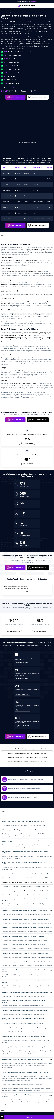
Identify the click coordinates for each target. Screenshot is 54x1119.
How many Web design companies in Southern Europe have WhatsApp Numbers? (26, 900)
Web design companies (7, 12)
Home (29, 1061)
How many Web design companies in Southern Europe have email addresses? (25, 830)
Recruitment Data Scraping (8, 1098)
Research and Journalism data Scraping (12, 1106)
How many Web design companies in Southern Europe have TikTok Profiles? (24, 883)
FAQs (29, 1063)
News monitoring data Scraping (10, 1101)
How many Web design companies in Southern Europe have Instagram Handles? (25, 866)
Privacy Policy (32, 1078)
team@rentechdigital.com (36, 1093)
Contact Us (34, 1)
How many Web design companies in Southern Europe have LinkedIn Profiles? (25, 849)
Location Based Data (34, 1081)
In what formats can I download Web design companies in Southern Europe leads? (24, 801)
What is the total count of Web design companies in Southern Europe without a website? (25, 920)
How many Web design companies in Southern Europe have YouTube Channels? (25, 892)
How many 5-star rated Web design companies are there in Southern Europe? (25, 931)
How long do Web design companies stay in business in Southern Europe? (23, 975)
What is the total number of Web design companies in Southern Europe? (23, 760)
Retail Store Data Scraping (8, 1103)
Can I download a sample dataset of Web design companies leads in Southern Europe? (25, 790)
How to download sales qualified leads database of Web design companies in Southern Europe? (25, 779)
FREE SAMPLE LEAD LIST (38, 97)
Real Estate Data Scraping (8, 1091)
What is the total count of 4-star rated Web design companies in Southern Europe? (23, 940)
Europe (17, 12)
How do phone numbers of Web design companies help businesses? (22, 1023)
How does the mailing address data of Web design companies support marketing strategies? (26, 1034)
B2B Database (32, 1083)
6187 (27, 459)
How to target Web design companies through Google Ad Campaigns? (22, 998)
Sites (29, 1071)
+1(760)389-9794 (34, 1091)
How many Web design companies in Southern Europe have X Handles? (23, 875)
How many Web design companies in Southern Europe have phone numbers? (24, 821)
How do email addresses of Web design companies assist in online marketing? (25, 1011)
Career (30, 1066)
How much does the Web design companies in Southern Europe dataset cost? (25, 813)
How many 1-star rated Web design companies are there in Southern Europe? (24, 966)
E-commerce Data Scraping (9, 1096)
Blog (29, 1068)
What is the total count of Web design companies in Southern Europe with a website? (24, 909)
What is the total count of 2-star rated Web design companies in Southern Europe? (23, 957)
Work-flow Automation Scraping (10, 1108)
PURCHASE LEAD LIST (15, 97)
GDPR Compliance (33, 1076)
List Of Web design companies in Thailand (16, 559)
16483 (27, 438)
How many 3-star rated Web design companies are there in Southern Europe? (25, 949)
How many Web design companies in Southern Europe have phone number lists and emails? (25, 838)
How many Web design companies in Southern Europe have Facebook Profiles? (25, 858)
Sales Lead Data (5, 1093)
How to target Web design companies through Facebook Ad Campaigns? (23, 986)
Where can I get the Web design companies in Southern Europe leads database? (25, 768)
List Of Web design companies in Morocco (16, 556)
